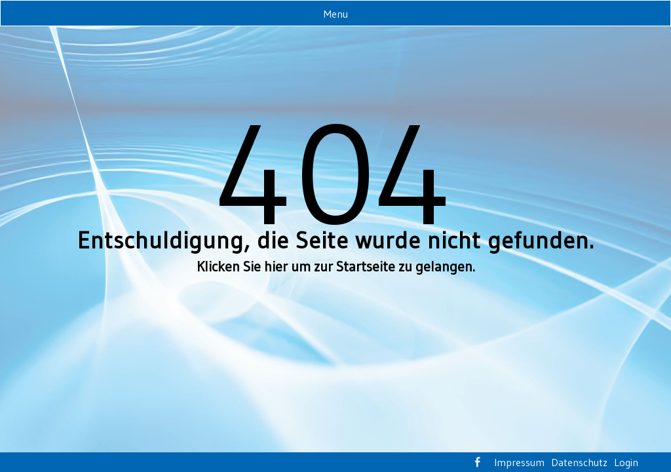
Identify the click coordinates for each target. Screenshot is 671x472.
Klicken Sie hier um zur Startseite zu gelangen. (336, 266)
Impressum (519, 462)
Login (626, 462)
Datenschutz (579, 462)
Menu (336, 13)
